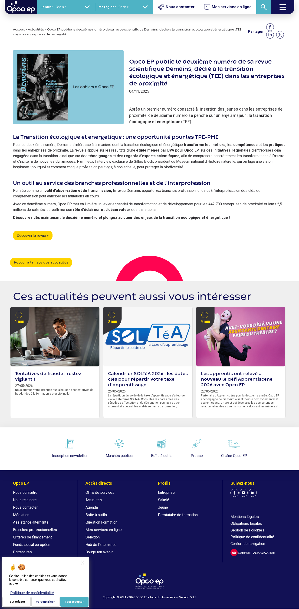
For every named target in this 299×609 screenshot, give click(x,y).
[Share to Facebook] (270, 27)
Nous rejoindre (25, 500)
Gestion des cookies (247, 530)
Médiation (21, 515)
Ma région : (107, 7)
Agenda (91, 507)
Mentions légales (244, 516)
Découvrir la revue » (33, 235)
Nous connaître (25, 492)
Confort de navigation (247, 543)
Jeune (163, 507)
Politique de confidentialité (252, 537)
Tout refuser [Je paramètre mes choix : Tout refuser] (16, 601)
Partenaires (22, 552)
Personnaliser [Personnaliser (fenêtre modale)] (45, 601)
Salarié (163, 500)
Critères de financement (32, 537)
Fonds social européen (31, 544)
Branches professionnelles (35, 530)
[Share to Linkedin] (270, 35)
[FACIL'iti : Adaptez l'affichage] (252, 552)
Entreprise (166, 492)
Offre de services (99, 492)
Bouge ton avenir (99, 552)
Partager (256, 31)
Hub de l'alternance (100, 544)
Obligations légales (246, 523)
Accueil (19, 29)
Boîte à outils (96, 515)
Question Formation (101, 522)
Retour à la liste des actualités (41, 262)
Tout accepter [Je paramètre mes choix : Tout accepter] (74, 601)
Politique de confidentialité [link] (32, 593)
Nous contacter (25, 507)
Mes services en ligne (103, 530)
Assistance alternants (30, 522)
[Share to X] (280, 35)
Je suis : (47, 7)
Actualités (36, 29)
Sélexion (92, 537)
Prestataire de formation (178, 515)
